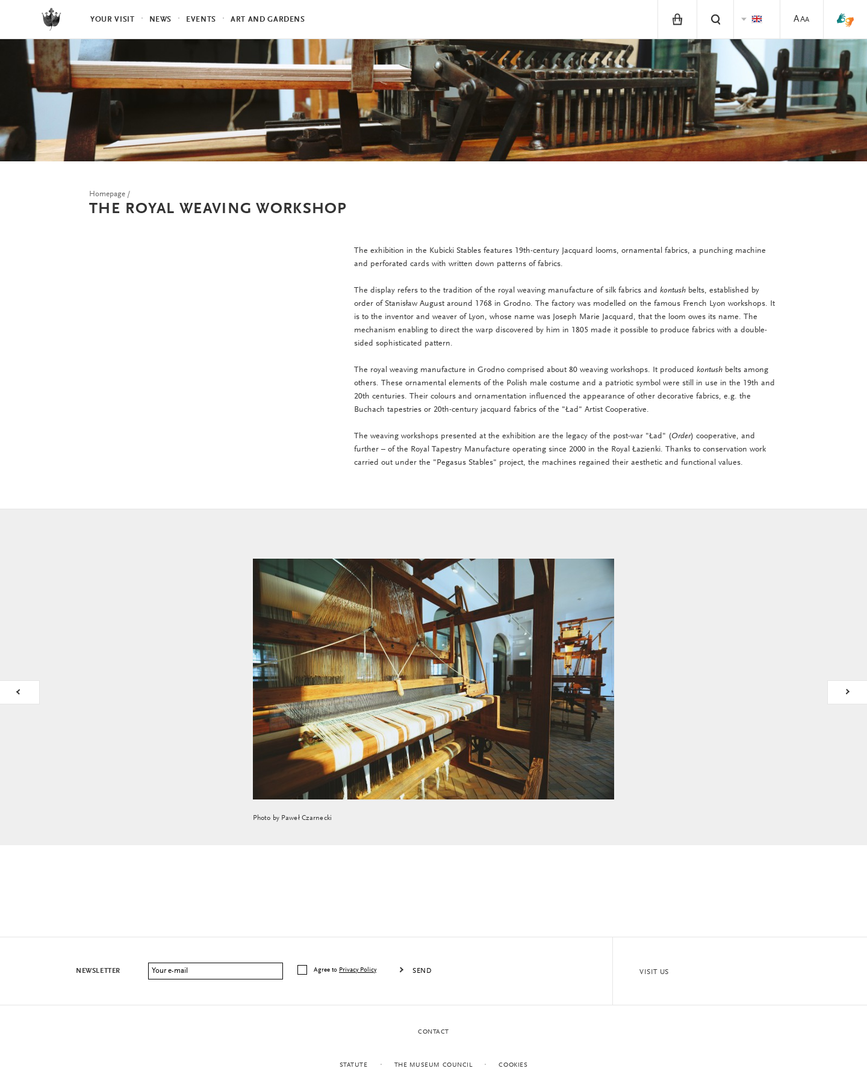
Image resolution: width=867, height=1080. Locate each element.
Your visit (112, 19)
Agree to (346, 970)
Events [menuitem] (201, 19)
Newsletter (98, 971)
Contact (433, 1032)
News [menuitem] (160, 19)
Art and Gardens (268, 19)
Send (422, 971)
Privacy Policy (357, 970)
